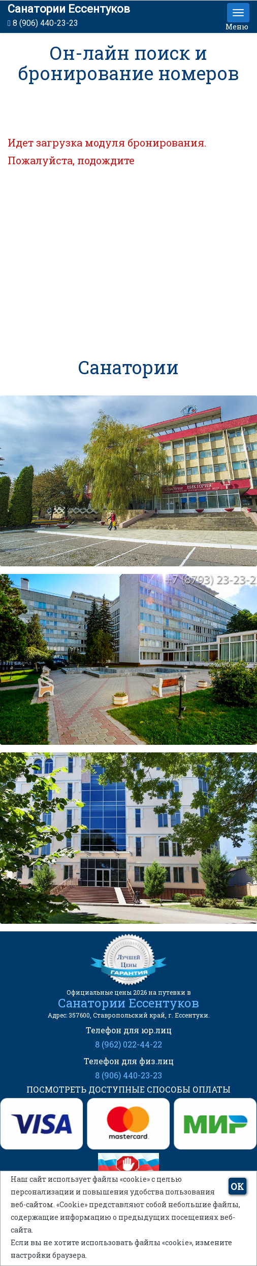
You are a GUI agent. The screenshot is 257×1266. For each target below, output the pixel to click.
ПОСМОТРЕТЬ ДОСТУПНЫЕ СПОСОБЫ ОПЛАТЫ (128, 1089)
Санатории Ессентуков (69, 9)
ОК (237, 1186)
